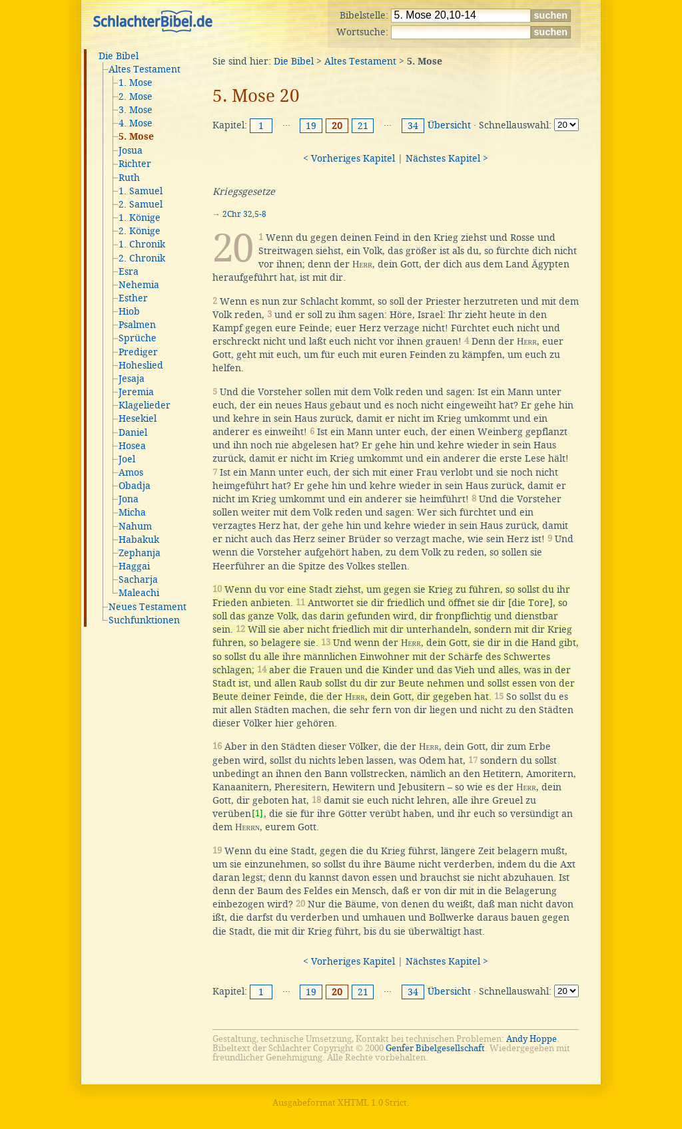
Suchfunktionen (144, 620)
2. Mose (136, 96)
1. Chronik (142, 244)
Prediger (138, 352)
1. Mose (136, 82)
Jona (129, 499)
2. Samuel (141, 204)
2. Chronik (142, 258)
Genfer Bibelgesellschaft (435, 1048)
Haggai (134, 566)
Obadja (135, 485)
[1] (257, 813)
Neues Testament (147, 606)
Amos (131, 472)
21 (363, 125)
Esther (133, 298)
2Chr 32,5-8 (244, 214)
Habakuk (139, 539)
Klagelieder (144, 405)
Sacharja (138, 579)
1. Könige (140, 217)
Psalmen (137, 324)
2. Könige (140, 231)
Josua (131, 150)
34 (413, 125)
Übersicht (449, 125)
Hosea (132, 445)
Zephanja (140, 553)
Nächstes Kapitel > (447, 158)
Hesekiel (138, 418)
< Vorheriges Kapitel (349, 158)
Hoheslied (141, 365)
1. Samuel (141, 191)
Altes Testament (144, 69)
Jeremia (136, 392)
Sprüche (138, 338)
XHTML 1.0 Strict (372, 1103)
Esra (129, 271)
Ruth (129, 177)
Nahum (135, 526)
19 (311, 125)
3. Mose (136, 109)
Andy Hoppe (531, 1039)
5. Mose (136, 137)
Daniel (133, 432)
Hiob (129, 311)
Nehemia (139, 284)
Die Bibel (119, 56)
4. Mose (136, 123)
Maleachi (139, 592)
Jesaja (132, 378)
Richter (135, 163)
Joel (127, 459)
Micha (132, 512)
